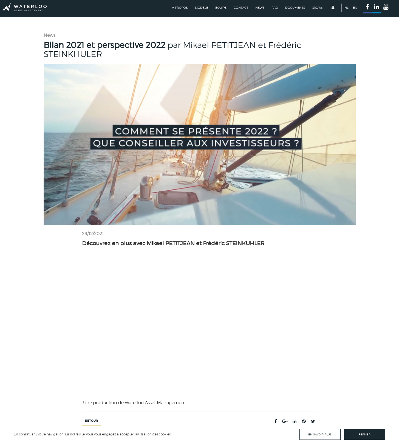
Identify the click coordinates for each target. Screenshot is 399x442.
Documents (295, 8)
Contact (241, 8)
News (260, 8)
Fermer (364, 434)
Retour (91, 421)
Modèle (201, 8)
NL (346, 8)
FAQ (275, 8)
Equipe (221, 8)
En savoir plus (320, 434)
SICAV (317, 8)
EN (355, 8)
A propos (180, 8)
